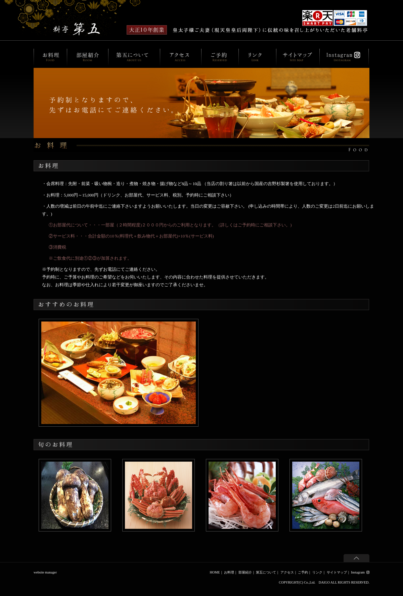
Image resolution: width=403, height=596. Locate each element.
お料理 (229, 572)
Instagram (360, 572)
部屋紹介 (245, 572)
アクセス (287, 572)
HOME (215, 572)
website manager (45, 572)
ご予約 (303, 572)
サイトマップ (337, 572)
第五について (266, 572)
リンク (317, 572)
